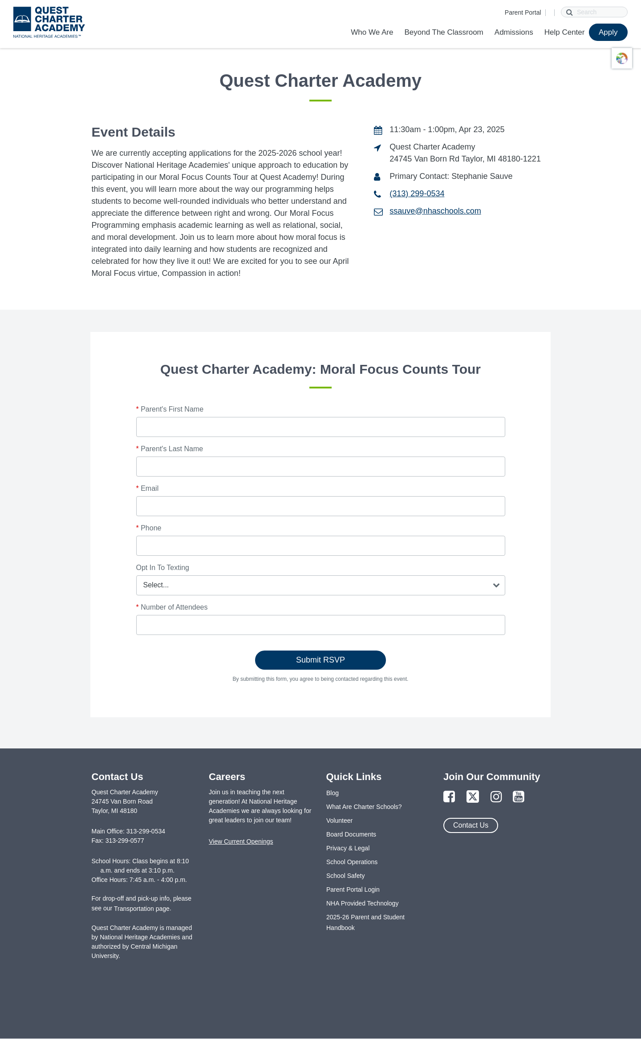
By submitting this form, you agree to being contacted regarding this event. (321, 679)
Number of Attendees (172, 607)
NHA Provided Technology (362, 903)
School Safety (345, 875)
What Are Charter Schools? (364, 806)
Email (147, 488)
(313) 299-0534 (416, 193)
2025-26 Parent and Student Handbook (365, 922)
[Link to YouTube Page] (518, 797)
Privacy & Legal (347, 848)
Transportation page (142, 908)
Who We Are (372, 32)
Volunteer (339, 820)
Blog (332, 792)
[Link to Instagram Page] (496, 797)
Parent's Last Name (169, 449)
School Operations (351, 861)
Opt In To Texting (162, 567)
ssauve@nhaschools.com (435, 210)
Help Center (564, 32)
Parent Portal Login (353, 889)
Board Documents (351, 834)
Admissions (514, 32)
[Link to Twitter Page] (473, 797)
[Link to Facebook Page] (449, 797)
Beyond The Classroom (443, 32)
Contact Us (470, 825)
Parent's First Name (170, 409)
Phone (149, 528)
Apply (608, 32)
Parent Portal (523, 12)
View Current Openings (241, 841)
